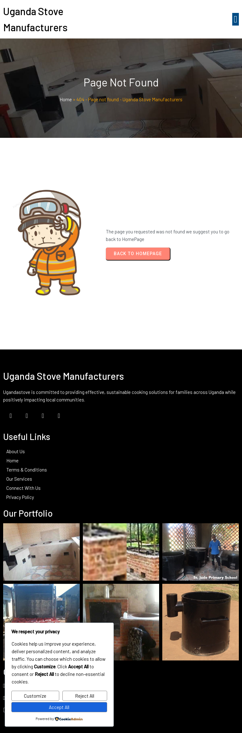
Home (66, 99)
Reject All (84, 696)
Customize (35, 696)
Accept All (59, 707)
